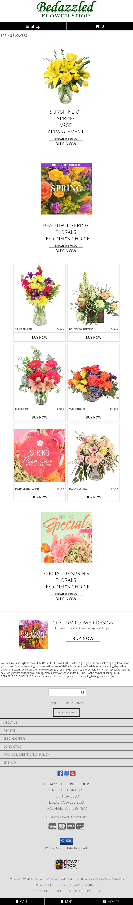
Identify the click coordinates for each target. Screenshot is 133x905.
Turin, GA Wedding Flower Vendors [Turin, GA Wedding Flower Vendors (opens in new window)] (100, 878)
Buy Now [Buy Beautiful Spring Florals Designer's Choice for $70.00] (66, 251)
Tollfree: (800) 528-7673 (66, 808)
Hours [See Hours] (111, 901)
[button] (66, 841)
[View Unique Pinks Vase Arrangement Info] (39, 375)
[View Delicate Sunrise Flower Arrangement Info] (93, 455)
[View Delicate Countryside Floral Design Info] (93, 296)
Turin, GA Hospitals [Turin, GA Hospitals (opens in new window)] (59, 878)
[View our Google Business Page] (66, 775)
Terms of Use (92, 890)
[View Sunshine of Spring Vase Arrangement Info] (66, 75)
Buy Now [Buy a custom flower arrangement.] (83, 638)
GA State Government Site (80, 884)
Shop (33, 26)
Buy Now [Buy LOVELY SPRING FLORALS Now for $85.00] (39, 497)
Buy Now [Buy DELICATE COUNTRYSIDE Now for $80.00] (93, 337)
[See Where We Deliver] (66, 712)
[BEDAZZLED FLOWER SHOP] (66, 17)
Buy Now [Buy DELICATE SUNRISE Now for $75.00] (93, 497)
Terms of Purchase (67, 890)
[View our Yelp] (73, 775)
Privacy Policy (41, 890)
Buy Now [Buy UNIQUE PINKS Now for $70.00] (39, 417)
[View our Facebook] (60, 775)
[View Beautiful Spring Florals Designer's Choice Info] (66, 189)
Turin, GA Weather (47, 884)
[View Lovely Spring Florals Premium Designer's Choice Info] (39, 455)
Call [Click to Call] (22, 901)
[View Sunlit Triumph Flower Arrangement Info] (39, 296)
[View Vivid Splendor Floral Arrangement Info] (93, 375)
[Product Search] (67, 692)
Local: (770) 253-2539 (66, 802)
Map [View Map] (66, 901)
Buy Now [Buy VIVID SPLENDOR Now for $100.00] (93, 417)
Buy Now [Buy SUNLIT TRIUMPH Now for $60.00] (39, 337)
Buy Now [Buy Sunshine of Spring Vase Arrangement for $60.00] (66, 144)
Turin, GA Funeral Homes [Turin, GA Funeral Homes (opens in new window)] (26, 878)
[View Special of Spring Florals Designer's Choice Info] (66, 537)
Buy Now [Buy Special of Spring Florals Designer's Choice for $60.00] (66, 599)
